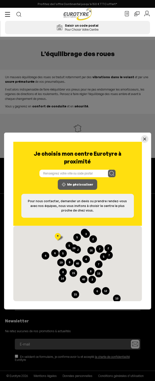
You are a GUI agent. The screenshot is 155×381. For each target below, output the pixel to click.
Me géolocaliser (77, 185)
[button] (9, 14)
